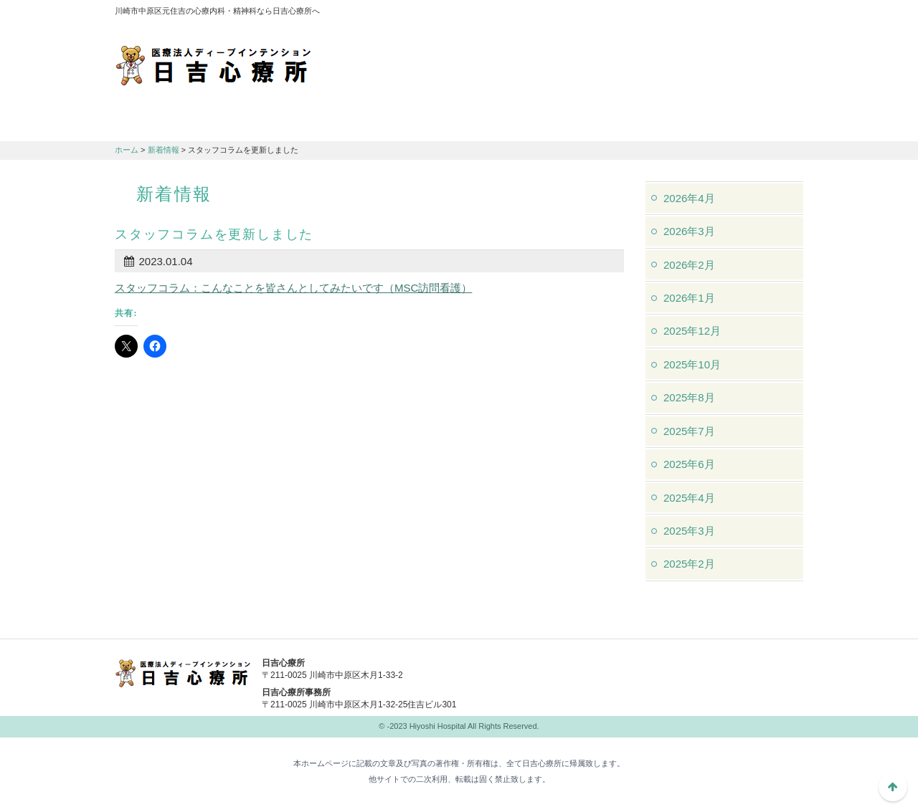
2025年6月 (689, 464)
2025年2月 (689, 564)
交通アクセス (401, 122)
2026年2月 (689, 265)
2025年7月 (689, 431)
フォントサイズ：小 (744, 13)
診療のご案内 (287, 122)
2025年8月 (689, 397)
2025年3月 (689, 531)
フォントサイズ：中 (765, 13)
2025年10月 (692, 364)
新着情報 (163, 149)
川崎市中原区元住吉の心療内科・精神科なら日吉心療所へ (213, 64)
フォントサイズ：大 (786, 13)
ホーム (126, 149)
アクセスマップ (609, 14)
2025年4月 (689, 498)
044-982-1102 (573, 672)
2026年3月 (689, 231)
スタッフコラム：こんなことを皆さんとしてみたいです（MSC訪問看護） (293, 288)
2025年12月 (692, 331)
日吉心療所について (172, 122)
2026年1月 (689, 298)
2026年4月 (689, 198)
